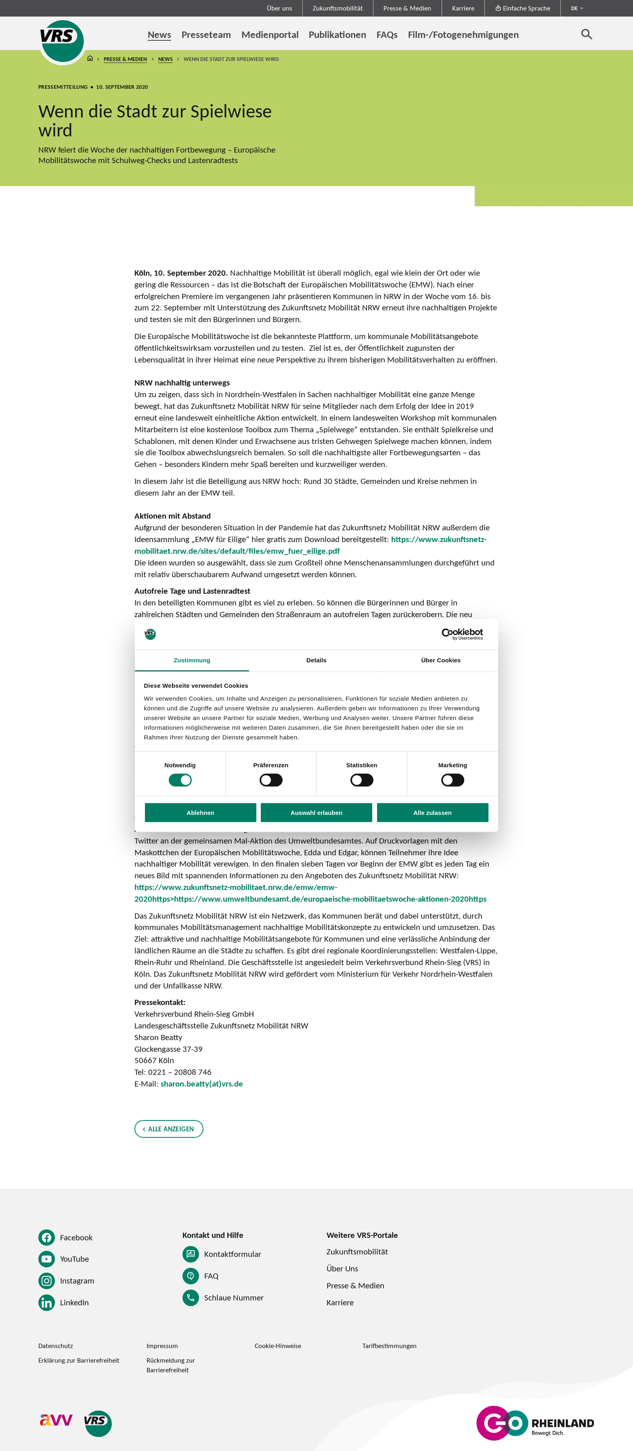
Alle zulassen (432, 812)
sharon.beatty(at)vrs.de (202, 1083)
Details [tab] (316, 660)
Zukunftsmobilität (338, 8)
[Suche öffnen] (587, 34)
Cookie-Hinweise (278, 1345)
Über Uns (342, 1268)
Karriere (463, 8)
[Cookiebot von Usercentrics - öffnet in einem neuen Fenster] (454, 634)
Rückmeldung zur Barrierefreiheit (171, 1365)
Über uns (279, 8)
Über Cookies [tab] (441, 660)
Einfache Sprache (522, 8)
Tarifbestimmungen (390, 1345)
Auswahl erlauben (316, 812)
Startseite (90, 59)
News (165, 59)
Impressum (162, 1345)
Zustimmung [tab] (192, 660)
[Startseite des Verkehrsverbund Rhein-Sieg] (62, 41)
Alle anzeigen (171, 1128)
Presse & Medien (407, 8)
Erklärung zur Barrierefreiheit (78, 1360)
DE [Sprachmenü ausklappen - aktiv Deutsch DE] (574, 8)
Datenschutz (55, 1345)
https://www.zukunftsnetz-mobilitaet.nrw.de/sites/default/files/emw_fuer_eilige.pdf (310, 545)
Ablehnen (200, 812)
